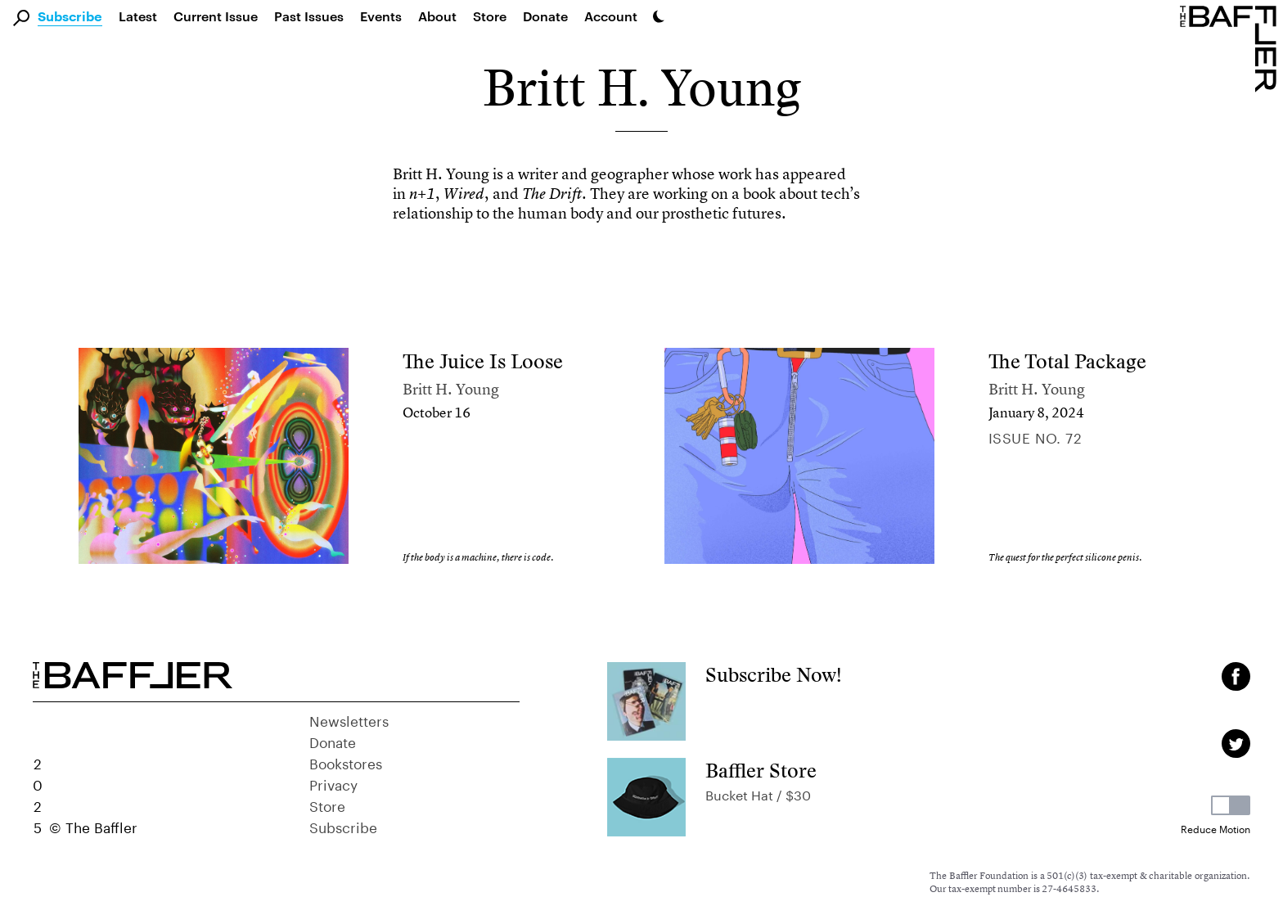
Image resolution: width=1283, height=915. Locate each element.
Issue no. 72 (1035, 436)
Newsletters (349, 719)
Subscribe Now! (773, 674)
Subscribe (70, 17)
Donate (545, 16)
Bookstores (345, 762)
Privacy (333, 783)
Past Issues (309, 16)
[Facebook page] (1236, 676)
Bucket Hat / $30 (758, 793)
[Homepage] (1231, 47)
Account (610, 16)
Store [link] (489, 16)
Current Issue (215, 16)
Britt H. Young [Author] (451, 389)
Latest (138, 16)
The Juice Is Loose (483, 361)
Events (381, 16)
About (437, 16)
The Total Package (1067, 361)
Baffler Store (761, 770)
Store (327, 804)
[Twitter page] (1236, 743)
